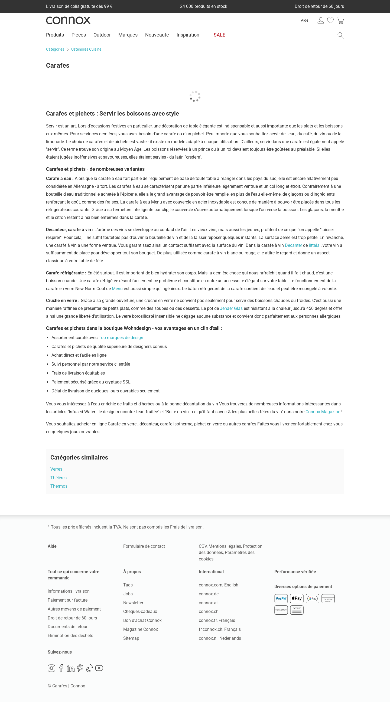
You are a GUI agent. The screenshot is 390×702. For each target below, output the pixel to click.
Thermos (58, 486)
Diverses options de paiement (303, 586)
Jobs (128, 593)
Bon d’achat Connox (142, 620)
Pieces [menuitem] (79, 35)
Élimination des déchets (70, 635)
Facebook (61, 668)
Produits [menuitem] (55, 35)
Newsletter (133, 602)
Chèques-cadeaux (140, 611)
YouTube (99, 668)
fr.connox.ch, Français (220, 629)
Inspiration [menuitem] (188, 35)
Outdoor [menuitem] (102, 35)
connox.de (209, 593)
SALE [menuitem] (219, 35)
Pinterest (80, 668)
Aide (304, 20)
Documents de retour (67, 626)
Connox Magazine (323, 411)
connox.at (208, 602)
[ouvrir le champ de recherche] (340, 35)
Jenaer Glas (232, 308)
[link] (340, 20)
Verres (56, 469)
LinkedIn (70, 668)
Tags (128, 585)
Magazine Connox (140, 629)
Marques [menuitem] (128, 35)
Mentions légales (225, 546)
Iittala (315, 245)
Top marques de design (121, 337)
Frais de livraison (186, 527)
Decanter (294, 245)
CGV (203, 546)
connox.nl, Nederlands (220, 638)
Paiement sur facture (67, 600)
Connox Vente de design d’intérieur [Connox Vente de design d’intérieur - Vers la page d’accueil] (68, 20)
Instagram (51, 668)
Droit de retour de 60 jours (72, 618)
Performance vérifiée (295, 571)
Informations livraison (69, 591)
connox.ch (209, 611)
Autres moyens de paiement (74, 609)
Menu (118, 288)
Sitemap (131, 638)
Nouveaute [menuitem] (157, 35)
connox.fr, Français (217, 620)
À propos (132, 571)
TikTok (89, 668)
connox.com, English (218, 585)
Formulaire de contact (144, 546)
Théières (58, 477)
